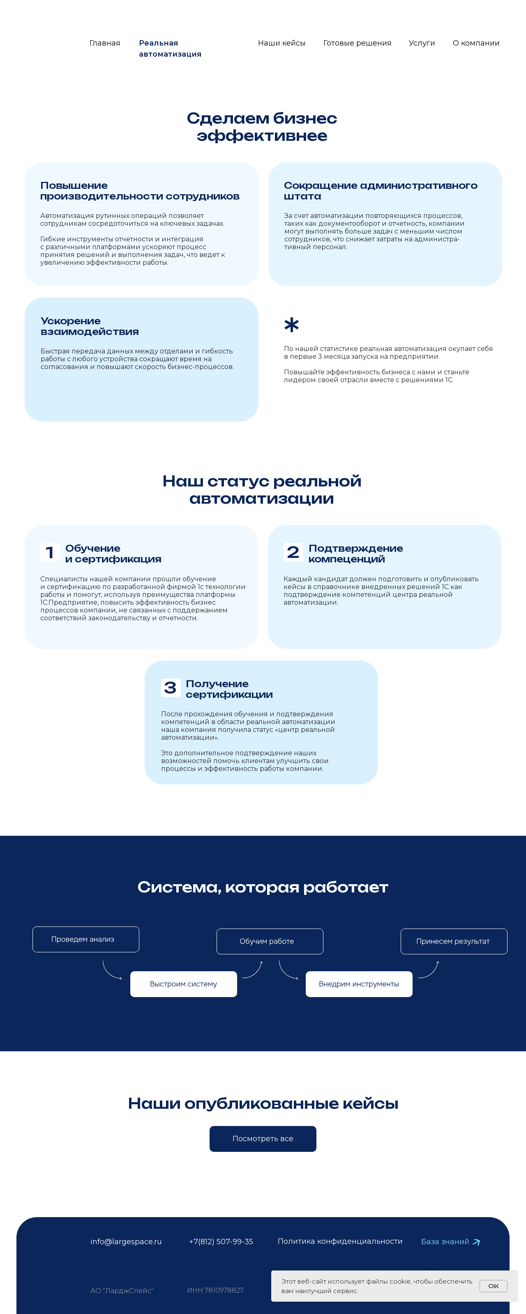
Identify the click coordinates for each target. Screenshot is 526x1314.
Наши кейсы (282, 43)
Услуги (422, 43)
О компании (476, 43)
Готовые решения (357, 43)
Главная (105, 43)
